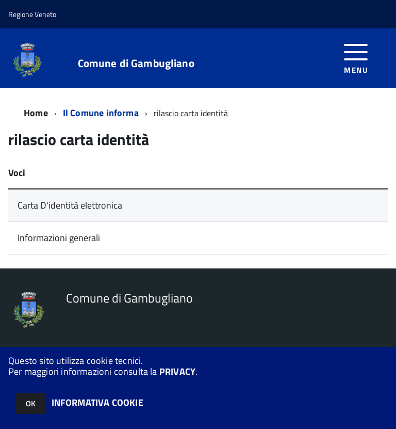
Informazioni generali (59, 238)
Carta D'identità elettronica (70, 205)
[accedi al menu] (356, 57)
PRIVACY (177, 371)
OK (31, 403)
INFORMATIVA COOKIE (97, 402)
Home (36, 113)
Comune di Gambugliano (136, 63)
